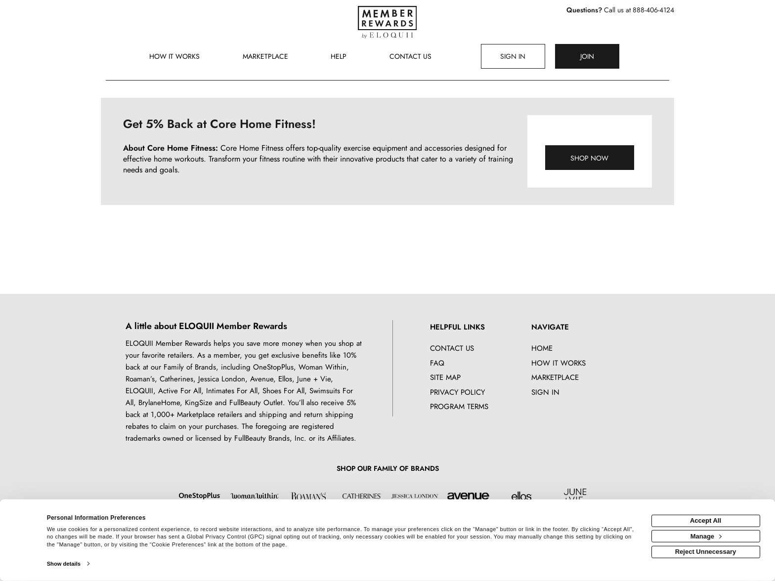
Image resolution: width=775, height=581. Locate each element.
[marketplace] (265, 57)
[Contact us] (410, 57)
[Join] (587, 56)
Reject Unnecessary (705, 551)
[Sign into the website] (513, 56)
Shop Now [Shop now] (589, 158)
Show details (64, 564)
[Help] (338, 57)
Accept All (705, 520)
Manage (706, 536)
